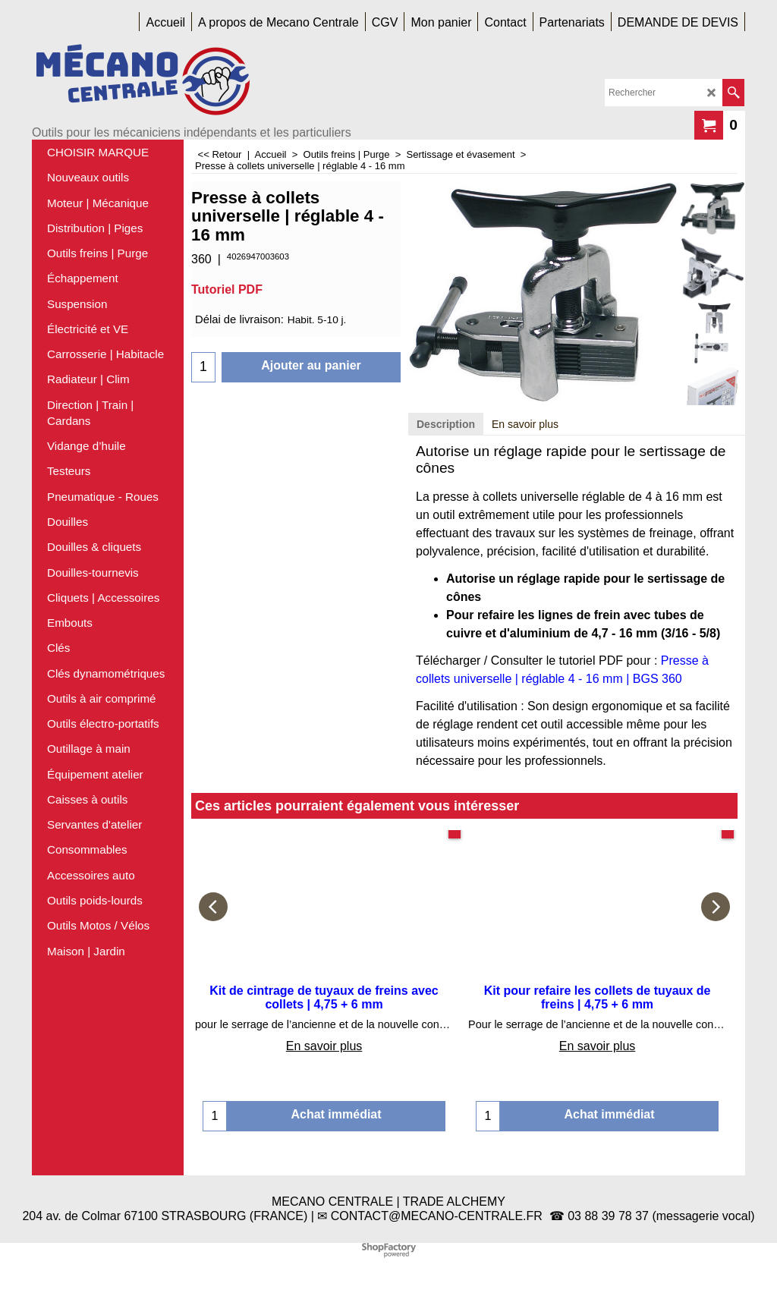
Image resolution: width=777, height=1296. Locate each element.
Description (446, 424)
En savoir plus (525, 424)
